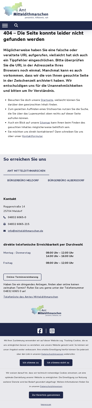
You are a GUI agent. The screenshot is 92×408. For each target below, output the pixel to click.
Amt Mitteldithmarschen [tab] (26, 170)
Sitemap (45, 122)
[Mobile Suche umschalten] (16, 25)
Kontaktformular (32, 136)
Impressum (46, 404)
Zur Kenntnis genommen (46, 395)
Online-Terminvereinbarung (22, 277)
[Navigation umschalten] (5, 25)
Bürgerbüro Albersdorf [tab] (66, 180)
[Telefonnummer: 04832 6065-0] (46, 217)
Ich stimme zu (31, 362)
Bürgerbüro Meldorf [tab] (23, 180)
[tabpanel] (46, 250)
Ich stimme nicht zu (58, 362)
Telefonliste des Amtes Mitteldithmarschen (30, 297)
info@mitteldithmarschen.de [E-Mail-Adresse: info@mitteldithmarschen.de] (25, 231)
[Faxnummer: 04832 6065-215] (46, 224)
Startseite (47, 100)
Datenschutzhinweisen (52, 354)
